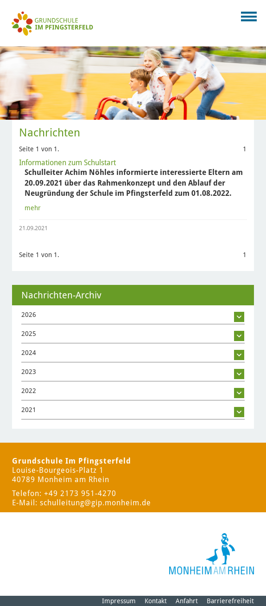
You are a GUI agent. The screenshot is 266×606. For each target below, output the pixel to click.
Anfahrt (187, 601)
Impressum (119, 601)
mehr (33, 208)
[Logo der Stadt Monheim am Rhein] (211, 553)
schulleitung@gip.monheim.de (95, 502)
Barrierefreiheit (230, 601)
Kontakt (156, 601)
